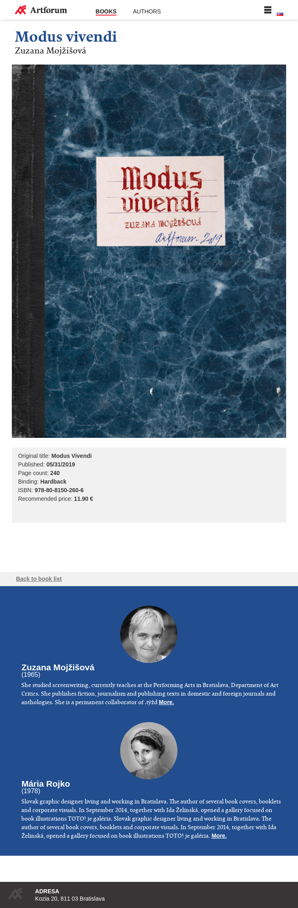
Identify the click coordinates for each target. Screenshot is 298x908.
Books (106, 11)
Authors (147, 11)
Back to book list (39, 579)
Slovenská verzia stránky (280, 13)
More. (166, 702)
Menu (268, 10)
